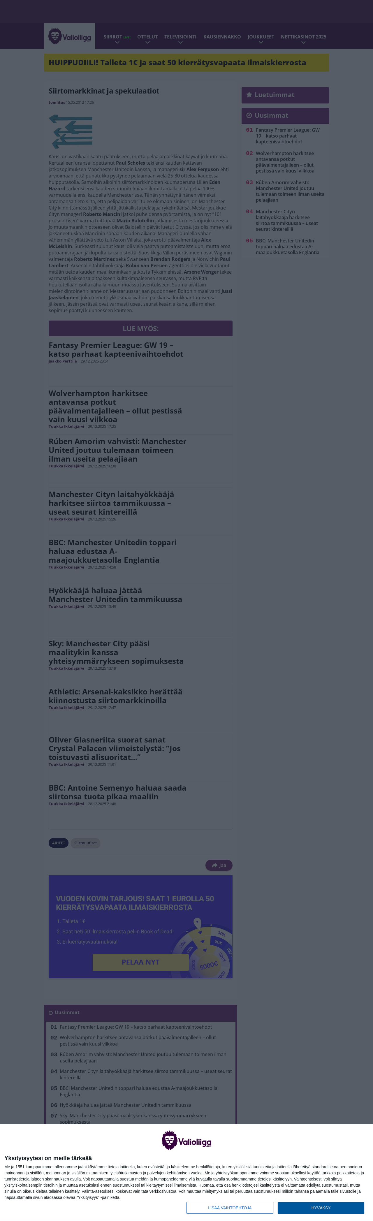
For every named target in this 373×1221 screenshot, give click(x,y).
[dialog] (186, 1173)
